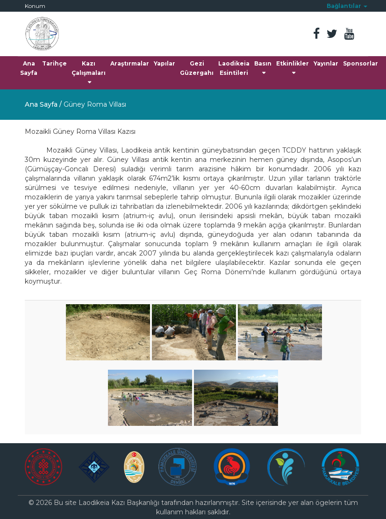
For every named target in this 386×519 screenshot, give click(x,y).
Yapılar (164, 63)
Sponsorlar (360, 63)
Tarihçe (54, 63)
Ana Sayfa (28, 68)
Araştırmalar (129, 63)
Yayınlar (326, 63)
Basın (263, 68)
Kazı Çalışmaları (88, 72)
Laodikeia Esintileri (234, 68)
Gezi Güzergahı (197, 68)
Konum (35, 5)
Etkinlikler (292, 68)
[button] (347, 5)
